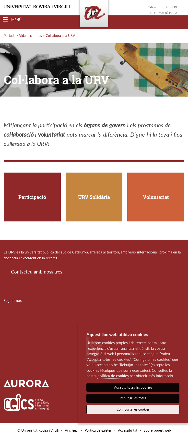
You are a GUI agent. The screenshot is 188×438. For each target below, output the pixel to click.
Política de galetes (98, 430)
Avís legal (71, 430)
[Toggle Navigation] (12, 20)
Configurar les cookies (133, 409)
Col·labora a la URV (60, 35)
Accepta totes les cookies (133, 387)
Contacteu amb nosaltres (36, 271)
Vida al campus (30, 35)
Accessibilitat (127, 430)
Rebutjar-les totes (133, 398)
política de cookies (113, 375)
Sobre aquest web (157, 430)
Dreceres (171, 7)
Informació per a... (164, 13)
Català (152, 7)
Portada (9, 35)
